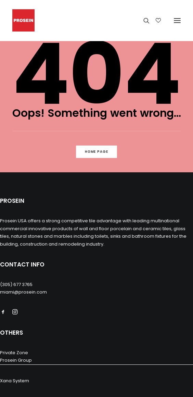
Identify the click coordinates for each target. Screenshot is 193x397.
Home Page (96, 151)
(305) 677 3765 (16, 284)
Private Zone (14, 352)
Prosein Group (16, 360)
